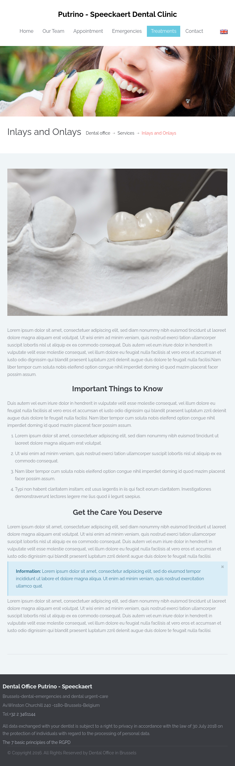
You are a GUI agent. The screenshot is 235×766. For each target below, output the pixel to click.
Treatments (164, 31)
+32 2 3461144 (21, 714)
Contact (194, 31)
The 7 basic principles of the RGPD (35, 742)
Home (26, 31)
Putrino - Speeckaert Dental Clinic (117, 14)
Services (126, 133)
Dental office (98, 133)
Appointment (88, 31)
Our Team (53, 31)
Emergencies (127, 31)
